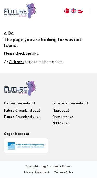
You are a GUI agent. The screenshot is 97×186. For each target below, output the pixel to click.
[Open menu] (90, 11)
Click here (16, 62)
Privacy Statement (36, 172)
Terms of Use (63, 172)
